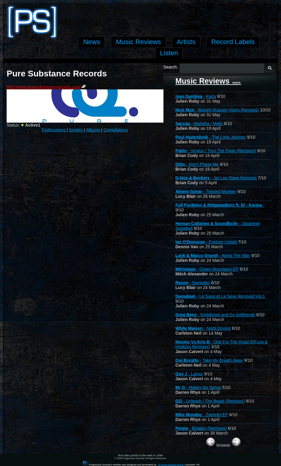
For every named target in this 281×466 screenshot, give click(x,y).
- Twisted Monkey (206, 191)
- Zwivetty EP (202, 414)
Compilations (116, 129)
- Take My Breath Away (209, 360)
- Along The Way (213, 255)
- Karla (196, 96)
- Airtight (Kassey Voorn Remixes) (217, 110)
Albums (94, 129)
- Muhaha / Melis (199, 123)
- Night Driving (203, 328)
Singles (76, 129)
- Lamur (189, 373)
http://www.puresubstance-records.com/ (44, 87)
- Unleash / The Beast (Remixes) (210, 401)
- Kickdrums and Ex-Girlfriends (215, 314)
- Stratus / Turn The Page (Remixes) (216, 150)
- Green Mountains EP (207, 269)
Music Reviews (208, 81)
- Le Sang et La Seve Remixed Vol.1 (220, 296)
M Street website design (171, 464)
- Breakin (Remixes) (201, 428)
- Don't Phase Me (197, 164)
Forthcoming (54, 129)
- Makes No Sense (198, 387)
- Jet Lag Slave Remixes (216, 177)
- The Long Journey (211, 137)
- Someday (193, 282)
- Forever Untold (206, 241)
